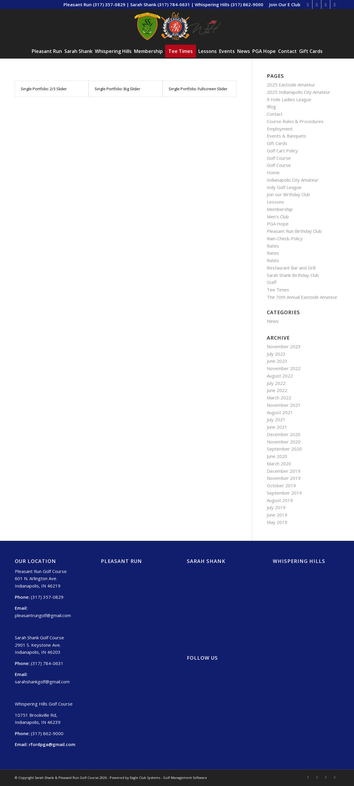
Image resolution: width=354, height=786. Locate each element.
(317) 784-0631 (47, 663)
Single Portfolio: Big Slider (117, 88)
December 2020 (283, 434)
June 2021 (277, 427)
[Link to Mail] (334, 4)
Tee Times (278, 290)
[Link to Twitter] (325, 4)
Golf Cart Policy (282, 151)
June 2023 (277, 361)
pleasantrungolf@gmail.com (43, 615)
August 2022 (280, 376)
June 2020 (277, 456)
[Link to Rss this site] (308, 4)
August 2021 (280, 412)
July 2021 (276, 419)
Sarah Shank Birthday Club (293, 275)
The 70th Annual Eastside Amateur (302, 297)
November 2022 (284, 368)
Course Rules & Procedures (295, 121)
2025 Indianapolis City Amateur (298, 92)
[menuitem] (283, 4)
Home (273, 172)
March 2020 (279, 464)
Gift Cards (277, 143)
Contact (275, 114)
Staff (271, 282)
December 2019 (283, 471)
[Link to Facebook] (316, 4)
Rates (273, 246)
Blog (271, 106)
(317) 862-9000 (47, 733)
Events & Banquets (286, 136)
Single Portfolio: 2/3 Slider (44, 88)
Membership (280, 209)
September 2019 (284, 493)
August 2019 (280, 500)
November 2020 (284, 442)
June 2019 (277, 515)
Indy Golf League (284, 187)
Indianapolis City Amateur (292, 180)
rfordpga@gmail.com (52, 744)
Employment (280, 129)
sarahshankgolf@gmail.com (42, 682)
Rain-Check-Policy (285, 238)
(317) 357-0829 (47, 597)
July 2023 (276, 354)
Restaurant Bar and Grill (291, 268)
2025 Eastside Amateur (291, 85)
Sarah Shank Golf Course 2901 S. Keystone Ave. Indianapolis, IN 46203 (39, 645)
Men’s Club (278, 217)
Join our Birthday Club (288, 194)
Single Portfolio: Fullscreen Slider (198, 88)
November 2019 (284, 478)
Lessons (275, 202)
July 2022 (276, 383)
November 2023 (284, 346)
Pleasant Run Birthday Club (294, 231)
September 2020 (284, 449)
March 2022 (279, 398)
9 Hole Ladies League (289, 99)
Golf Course (279, 158)
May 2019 (277, 522)
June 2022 (277, 390)
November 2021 (284, 405)
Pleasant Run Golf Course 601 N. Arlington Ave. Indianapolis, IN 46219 (41, 578)
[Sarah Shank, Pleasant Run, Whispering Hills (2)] (177, 26)
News (273, 321)
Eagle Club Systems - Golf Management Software (168, 777)
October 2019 (281, 485)
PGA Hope (277, 224)
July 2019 (276, 507)
